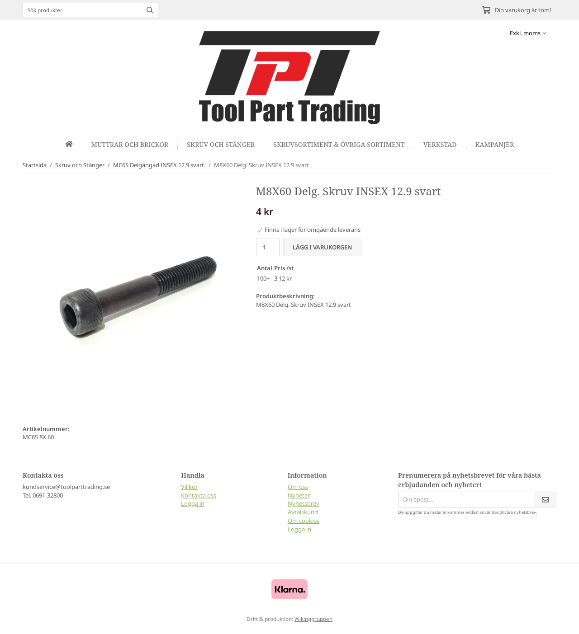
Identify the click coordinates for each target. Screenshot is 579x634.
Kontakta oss (198, 495)
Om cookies (303, 521)
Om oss (298, 487)
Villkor (189, 487)
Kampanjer (494, 144)
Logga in (192, 503)
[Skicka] (545, 499)
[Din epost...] (466, 499)
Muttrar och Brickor (130, 144)
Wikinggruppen (313, 618)
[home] (69, 144)
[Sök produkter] (80, 10)
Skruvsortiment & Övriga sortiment (339, 144)
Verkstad (440, 144)
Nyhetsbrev (303, 503)
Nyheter (299, 495)
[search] (148, 10)
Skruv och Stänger (221, 144)
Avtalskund (303, 512)
